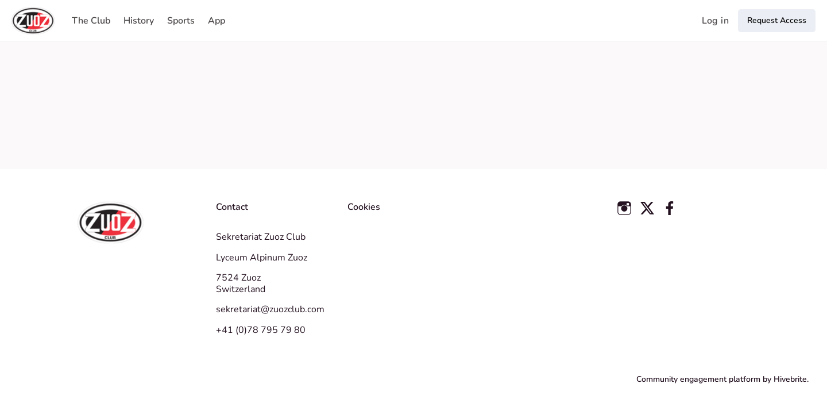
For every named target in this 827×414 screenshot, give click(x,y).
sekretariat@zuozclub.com (270, 309)
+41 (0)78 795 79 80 (261, 330)
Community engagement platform (698, 379)
